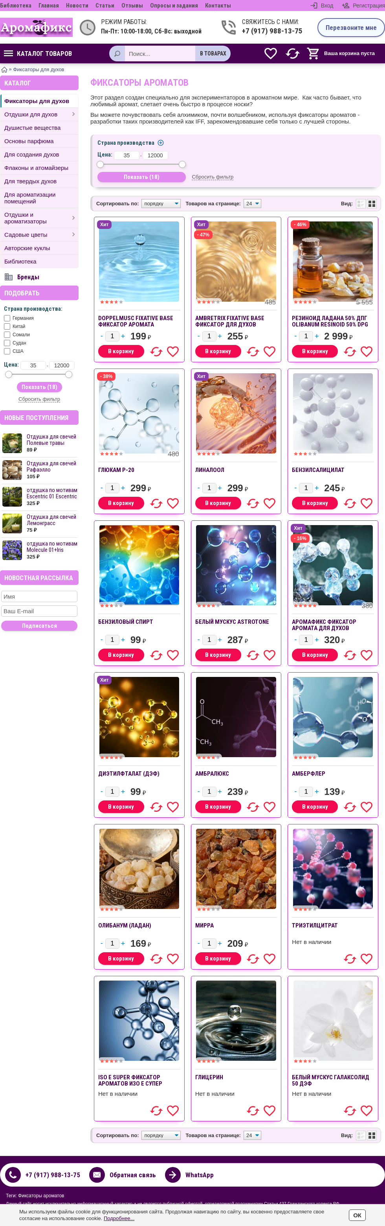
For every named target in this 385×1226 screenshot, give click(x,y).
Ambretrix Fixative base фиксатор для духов (229, 321)
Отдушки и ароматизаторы (25, 218)
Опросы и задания (174, 5)
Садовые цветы (26, 234)
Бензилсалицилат (318, 470)
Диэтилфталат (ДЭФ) (129, 773)
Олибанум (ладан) (124, 925)
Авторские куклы (27, 248)
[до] (62, 365)
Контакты (218, 5)
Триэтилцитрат (315, 925)
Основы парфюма (29, 141)
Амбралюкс (212, 773)
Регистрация (369, 5)
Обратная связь (133, 1175)
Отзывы (132, 5)
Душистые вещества (32, 127)
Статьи (104, 5)
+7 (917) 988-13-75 (272, 30)
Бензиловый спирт (125, 621)
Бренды (28, 277)
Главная (48, 5)
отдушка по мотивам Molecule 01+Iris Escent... (52, 550)
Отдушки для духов (30, 114)
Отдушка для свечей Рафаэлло (51, 466)
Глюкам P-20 (116, 470)
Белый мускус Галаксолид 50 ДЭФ (330, 1080)
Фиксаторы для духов (36, 101)
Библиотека (15, 5)
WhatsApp (199, 1175)
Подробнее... (119, 1218)
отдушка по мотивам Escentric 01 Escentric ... (52, 496)
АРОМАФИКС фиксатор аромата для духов (324, 625)
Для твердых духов (30, 181)
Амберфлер (308, 773)
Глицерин (209, 1077)
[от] (33, 365)
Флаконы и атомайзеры (36, 167)
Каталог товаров (38, 53)
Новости (77, 5)
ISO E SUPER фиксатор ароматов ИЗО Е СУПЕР (130, 1080)
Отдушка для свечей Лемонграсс (51, 520)
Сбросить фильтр (39, 399)
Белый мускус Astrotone (232, 621)
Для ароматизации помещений (29, 198)
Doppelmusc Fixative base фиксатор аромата (135, 321)
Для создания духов (31, 154)
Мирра (204, 925)
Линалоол (209, 470)
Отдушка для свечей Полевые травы (51, 439)
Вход (327, 5)
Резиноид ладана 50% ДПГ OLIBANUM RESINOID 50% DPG (330, 321)
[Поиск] (117, 53)
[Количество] (112, 336)
